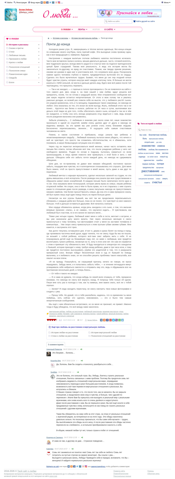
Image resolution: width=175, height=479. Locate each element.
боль (145, 138)
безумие (66, 314)
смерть (165, 179)
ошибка (159, 160)
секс (163, 171)
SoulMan (54, 372)
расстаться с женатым (65, 316)
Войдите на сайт (52, 467)
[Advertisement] (23, 129)
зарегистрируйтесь (98, 467)
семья (158, 178)
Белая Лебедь (25, 9)
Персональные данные (122, 476)
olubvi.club (53, 476)
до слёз (159, 142)
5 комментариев (55, 344)
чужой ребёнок (102, 314)
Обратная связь (153, 474)
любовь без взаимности (158, 150)
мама (158, 153)
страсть (147, 183)
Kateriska (49, 449)
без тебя (142, 135)
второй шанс (149, 142)
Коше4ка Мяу (56, 361)
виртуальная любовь (57, 312)
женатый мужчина (115, 314)
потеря (160, 164)
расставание (150, 171)
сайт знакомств (76, 314)
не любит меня (152, 157)
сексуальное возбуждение (153, 175)
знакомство (148, 145)
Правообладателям (120, 474)
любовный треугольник (93, 312)
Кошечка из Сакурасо (54, 437)
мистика (165, 153)
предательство (148, 168)
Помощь (150, 471)
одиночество (149, 160)
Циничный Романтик (54, 349)
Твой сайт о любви (26, 471)
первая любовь (148, 164)
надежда (142, 157)
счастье (157, 182)
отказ (121, 312)
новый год (164, 157)
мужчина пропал (89, 314)
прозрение (160, 167)
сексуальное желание (146, 178)
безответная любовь (158, 135)
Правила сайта (119, 471)
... (52, 2)
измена (161, 146)
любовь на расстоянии (74, 312)
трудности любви (55, 314)
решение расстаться (110, 312)
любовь (142, 149)
